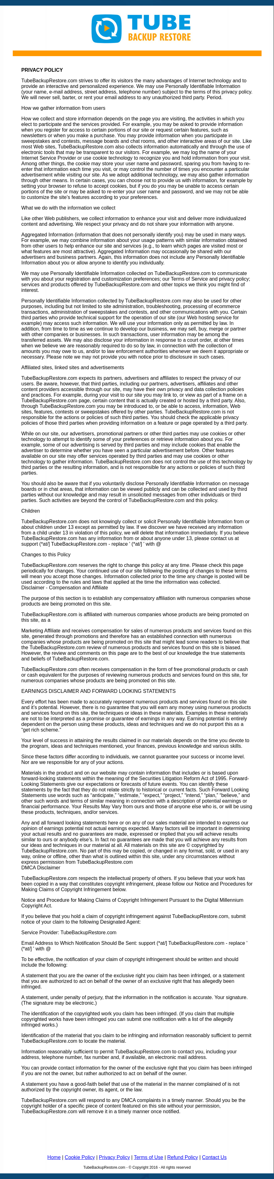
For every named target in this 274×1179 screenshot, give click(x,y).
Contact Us (214, 1157)
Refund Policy (182, 1157)
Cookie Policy (80, 1157)
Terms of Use (148, 1157)
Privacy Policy (114, 1157)
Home (54, 1157)
